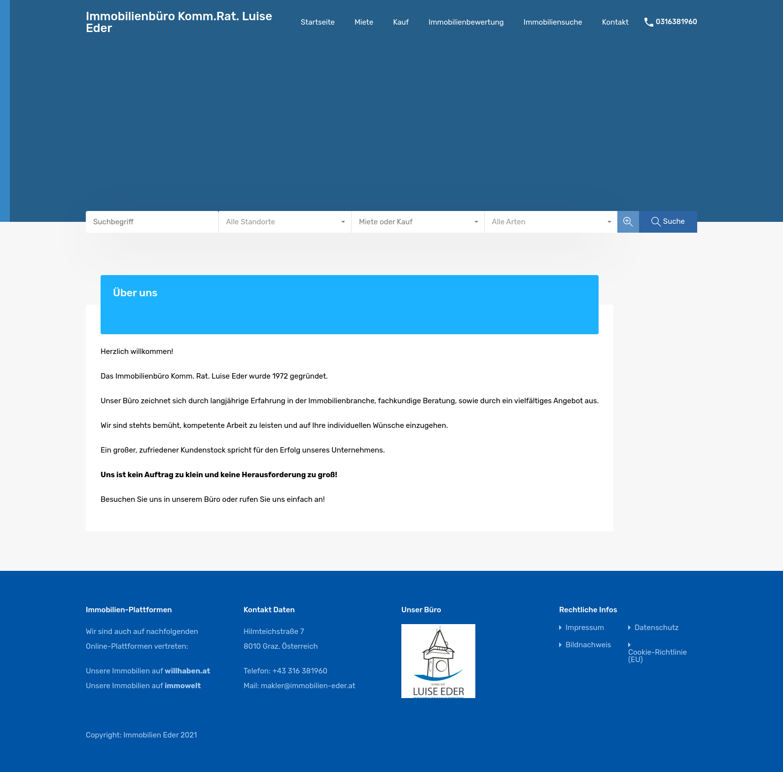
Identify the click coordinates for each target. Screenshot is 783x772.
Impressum (585, 628)
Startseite (318, 22)
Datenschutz (657, 628)
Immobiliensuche (553, 22)
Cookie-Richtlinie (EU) (657, 656)
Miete (364, 22)
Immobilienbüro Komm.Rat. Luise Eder (179, 22)
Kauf (401, 22)
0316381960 (676, 22)
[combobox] (285, 222)
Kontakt (615, 22)
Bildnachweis (588, 645)
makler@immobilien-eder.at (308, 685)
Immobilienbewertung (466, 22)
